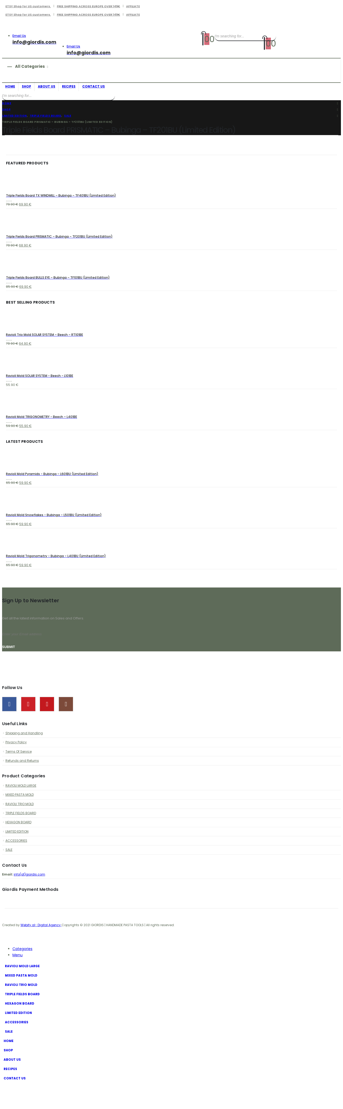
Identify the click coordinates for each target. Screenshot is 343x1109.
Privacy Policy (16, 759)
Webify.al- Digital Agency (40, 949)
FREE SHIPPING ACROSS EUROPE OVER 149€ (88, 6)
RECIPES (69, 86)
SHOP (26, 86)
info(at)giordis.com (30, 898)
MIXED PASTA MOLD (20, 814)
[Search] (271, 36)
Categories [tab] (22, 972)
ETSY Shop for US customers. (28, 6)
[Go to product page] (171, 181)
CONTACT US (93, 86)
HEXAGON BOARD (19, 843)
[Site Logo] (92, 29)
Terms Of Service (19, 769)
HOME (10, 86)
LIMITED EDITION (17, 853)
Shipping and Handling (24, 749)
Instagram (66, 720)
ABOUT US (46, 86)
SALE (8, 872)
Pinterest (28, 720)
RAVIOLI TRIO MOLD (20, 824)
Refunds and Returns (22, 779)
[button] (5, 962)
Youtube (47, 720)
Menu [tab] (17, 978)
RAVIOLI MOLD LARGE (21, 804)
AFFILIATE (133, 6)
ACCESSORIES (16, 863)
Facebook (9, 720)
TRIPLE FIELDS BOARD (21, 833)
